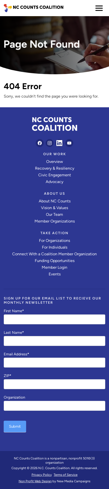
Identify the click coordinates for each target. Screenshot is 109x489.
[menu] (99, 8)
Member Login (54, 267)
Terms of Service (65, 475)
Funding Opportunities (54, 260)
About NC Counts (55, 201)
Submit (15, 426)
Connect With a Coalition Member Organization (54, 254)
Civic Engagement (54, 175)
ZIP (7, 376)
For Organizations (54, 240)
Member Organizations (55, 221)
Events (55, 274)
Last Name (14, 332)
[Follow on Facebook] (40, 143)
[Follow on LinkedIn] (59, 143)
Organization (14, 397)
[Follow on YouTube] (69, 143)
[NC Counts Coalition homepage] (33, 8)
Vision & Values (54, 207)
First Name (14, 311)
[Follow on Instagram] (50, 143)
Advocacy (54, 181)
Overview (54, 161)
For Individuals (54, 247)
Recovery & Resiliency (54, 168)
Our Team (54, 214)
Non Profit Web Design (35, 481)
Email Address (16, 354)
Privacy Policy (42, 475)
